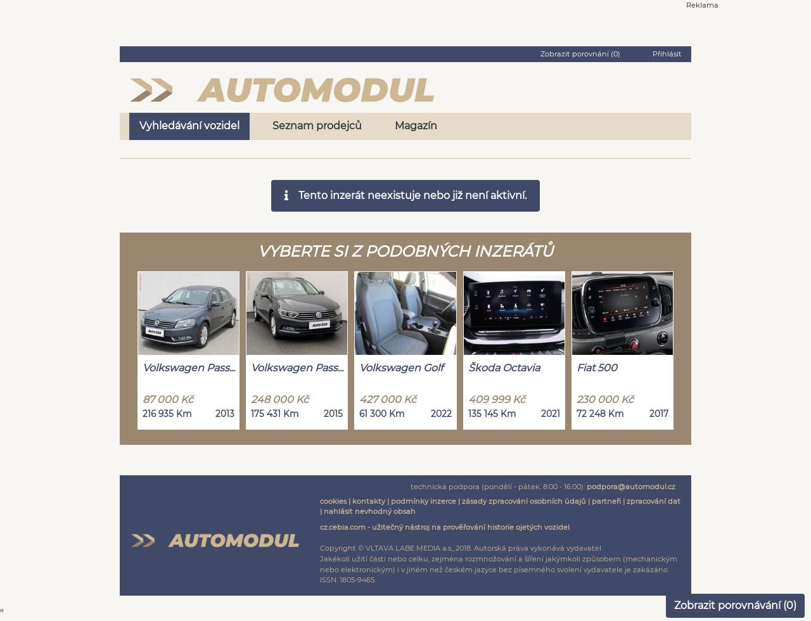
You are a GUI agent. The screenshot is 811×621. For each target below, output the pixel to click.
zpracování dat (653, 501)
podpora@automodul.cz (631, 486)
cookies (333, 501)
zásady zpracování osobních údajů (524, 501)
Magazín (416, 126)
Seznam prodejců (317, 126)
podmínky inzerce (423, 501)
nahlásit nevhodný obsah (370, 511)
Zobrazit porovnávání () (735, 605)
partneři (606, 501)
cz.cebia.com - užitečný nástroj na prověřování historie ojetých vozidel (445, 527)
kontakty (368, 501)
